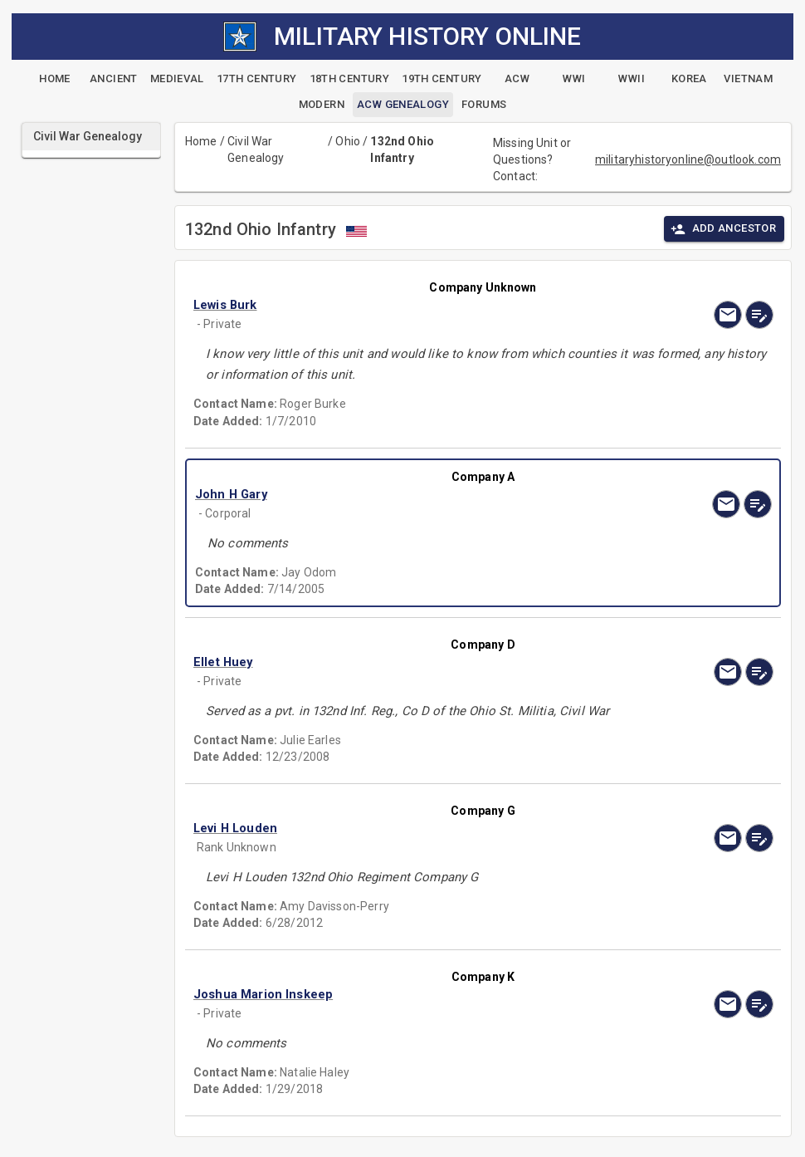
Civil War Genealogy (255, 149)
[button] (396, 305)
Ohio (347, 141)
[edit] (759, 315)
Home (201, 141)
